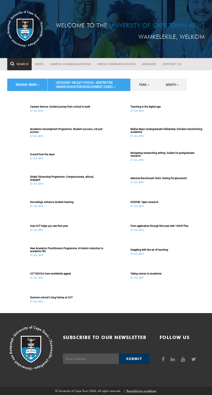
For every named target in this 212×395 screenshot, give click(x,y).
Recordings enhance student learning (51, 202)
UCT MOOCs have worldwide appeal (50, 273)
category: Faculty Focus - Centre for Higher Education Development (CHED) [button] (85, 85)
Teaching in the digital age (145, 106)
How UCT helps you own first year (49, 226)
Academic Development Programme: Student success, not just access (66, 131)
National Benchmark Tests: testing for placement (158, 178)
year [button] (144, 84)
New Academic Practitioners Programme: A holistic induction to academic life (66, 250)
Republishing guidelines (141, 391)
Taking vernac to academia (145, 273)
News (39, 64)
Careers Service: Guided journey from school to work (60, 106)
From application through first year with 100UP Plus (159, 226)
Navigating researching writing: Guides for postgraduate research (162, 154)
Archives (149, 64)
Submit (134, 359)
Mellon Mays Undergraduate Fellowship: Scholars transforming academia (166, 131)
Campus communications (70, 64)
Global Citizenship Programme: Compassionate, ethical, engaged (62, 178)
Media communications (116, 64)
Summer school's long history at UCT (51, 297)
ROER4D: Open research (144, 202)
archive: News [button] (27, 84)
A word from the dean (42, 154)
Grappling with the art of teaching (149, 249)
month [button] (172, 84)
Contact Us (171, 64)
